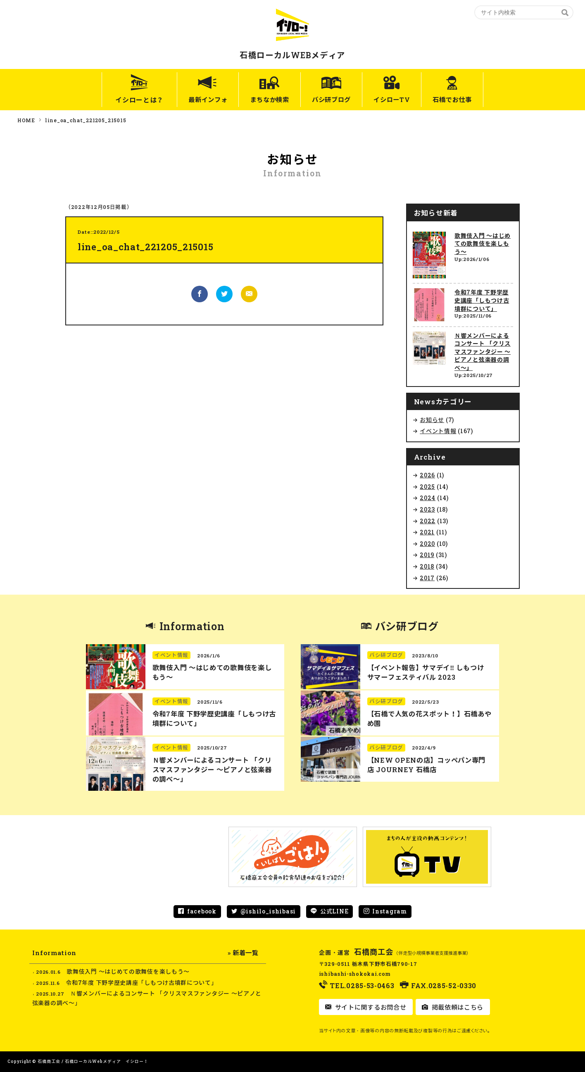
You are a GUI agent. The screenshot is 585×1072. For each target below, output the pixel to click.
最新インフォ (195, 99)
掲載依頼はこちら (456, 1007)
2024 (427, 498)
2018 (427, 566)
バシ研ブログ (331, 99)
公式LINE (334, 911)
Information (192, 626)
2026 (427, 475)
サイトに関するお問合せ (369, 1007)
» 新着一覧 (243, 953)
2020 (427, 544)
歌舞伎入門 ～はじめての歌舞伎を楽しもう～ (482, 244)
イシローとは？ (124, 99)
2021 (427, 532)
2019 (427, 555)
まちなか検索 (263, 99)
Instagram (389, 911)
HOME (26, 120)
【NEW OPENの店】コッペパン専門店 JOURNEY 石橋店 (426, 765)
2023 (427, 509)
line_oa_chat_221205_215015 (85, 120)
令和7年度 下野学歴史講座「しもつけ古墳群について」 (481, 300)
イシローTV (398, 99)
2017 (427, 578)
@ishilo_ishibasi (268, 911)
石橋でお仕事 (464, 99)
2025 (427, 487)
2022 (427, 521)
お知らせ (432, 420)
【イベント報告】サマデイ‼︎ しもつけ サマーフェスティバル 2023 (425, 672)
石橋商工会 (374, 952)
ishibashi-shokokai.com (355, 973)
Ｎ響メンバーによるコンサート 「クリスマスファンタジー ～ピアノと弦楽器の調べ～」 (482, 352)
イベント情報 (438, 431)
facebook (201, 911)
